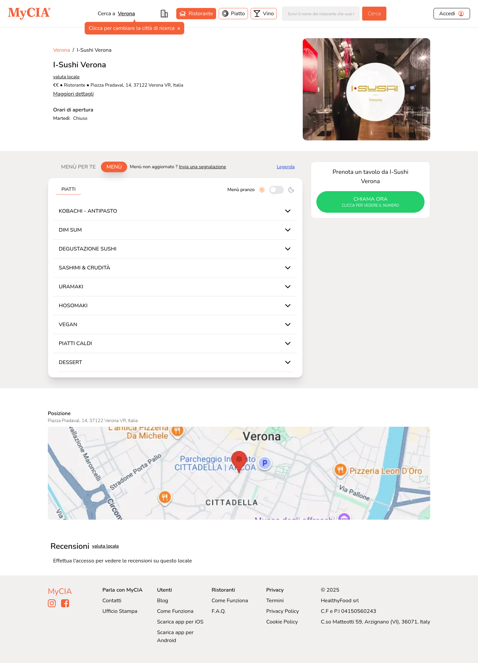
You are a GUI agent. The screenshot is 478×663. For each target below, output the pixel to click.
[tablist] (91, 167)
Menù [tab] (114, 167)
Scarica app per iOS (180, 622)
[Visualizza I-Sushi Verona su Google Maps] (239, 473)
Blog (162, 600)
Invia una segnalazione (202, 167)
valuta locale (66, 77)
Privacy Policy (282, 611)
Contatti (112, 600)
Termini (275, 600)
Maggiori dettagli (73, 94)
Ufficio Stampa (120, 611)
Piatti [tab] (68, 189)
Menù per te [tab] (78, 167)
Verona (126, 13)
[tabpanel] (175, 278)
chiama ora (370, 202)
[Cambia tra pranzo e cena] (276, 190)
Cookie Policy (282, 622)
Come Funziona (175, 611)
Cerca (374, 13)
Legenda (286, 167)
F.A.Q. (218, 611)
